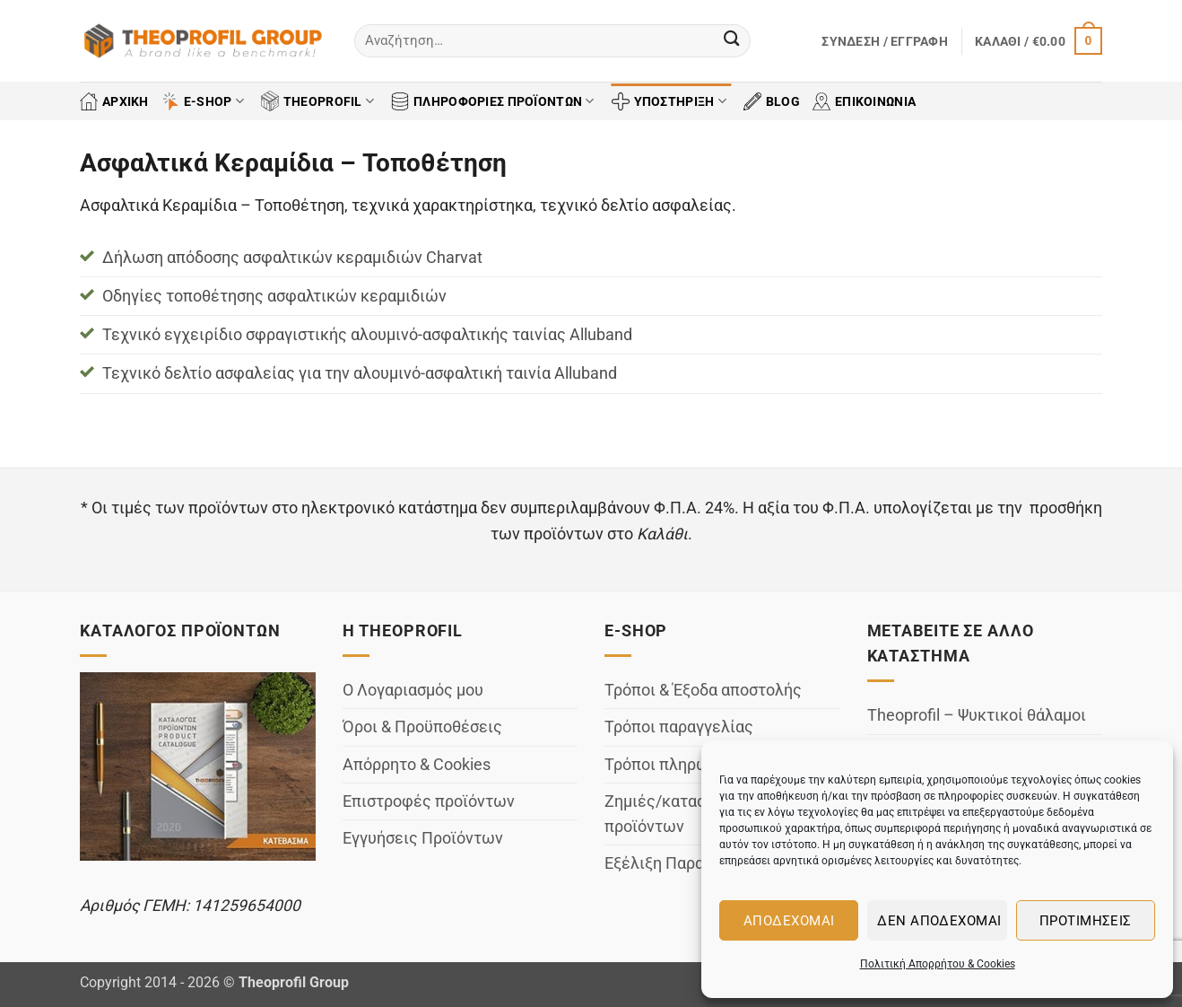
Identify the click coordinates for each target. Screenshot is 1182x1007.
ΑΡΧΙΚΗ (114, 101)
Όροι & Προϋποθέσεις (422, 727)
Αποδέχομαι (789, 921)
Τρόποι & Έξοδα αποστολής (703, 690)
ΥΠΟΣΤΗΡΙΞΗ (669, 101)
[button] (884, 41)
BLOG (771, 101)
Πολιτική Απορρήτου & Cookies (937, 964)
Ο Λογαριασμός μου (413, 690)
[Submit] (731, 40)
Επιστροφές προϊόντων (429, 801)
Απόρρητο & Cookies (417, 765)
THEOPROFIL (317, 101)
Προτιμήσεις (1085, 921)
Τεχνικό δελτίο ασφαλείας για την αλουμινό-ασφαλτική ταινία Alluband (359, 373)
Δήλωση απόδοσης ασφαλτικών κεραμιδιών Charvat (292, 258)
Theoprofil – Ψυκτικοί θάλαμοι (976, 715)
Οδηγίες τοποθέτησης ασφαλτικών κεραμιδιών (274, 296)
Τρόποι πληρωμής (670, 765)
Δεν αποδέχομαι (939, 921)
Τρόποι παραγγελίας (678, 727)
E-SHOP (202, 101)
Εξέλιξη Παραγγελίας (682, 863)
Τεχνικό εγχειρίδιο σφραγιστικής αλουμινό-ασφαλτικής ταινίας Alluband (367, 335)
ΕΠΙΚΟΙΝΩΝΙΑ (864, 101)
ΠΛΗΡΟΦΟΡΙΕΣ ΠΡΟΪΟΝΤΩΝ (492, 101)
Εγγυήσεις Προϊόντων (423, 838)
